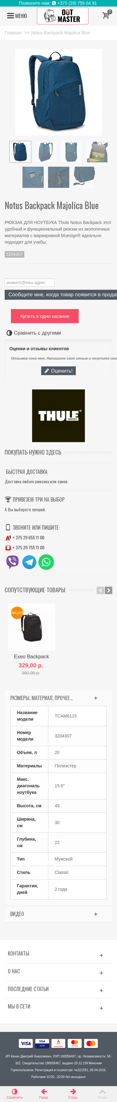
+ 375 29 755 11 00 (24, 547)
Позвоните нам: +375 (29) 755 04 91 (58, 3)
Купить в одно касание (44, 316)
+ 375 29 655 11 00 (24, 537)
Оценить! (58, 371)
